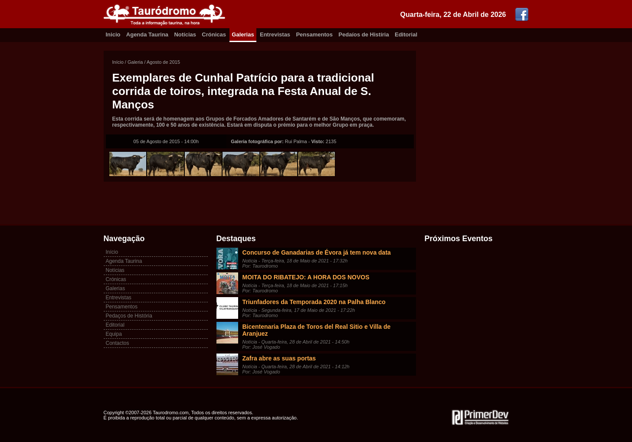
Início (118, 62)
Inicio (113, 34)
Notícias (185, 34)
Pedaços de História (129, 316)
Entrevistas (275, 34)
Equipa (114, 334)
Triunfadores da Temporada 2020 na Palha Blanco (314, 301)
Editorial (406, 34)
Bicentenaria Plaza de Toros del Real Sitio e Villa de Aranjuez (316, 330)
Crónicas (214, 34)
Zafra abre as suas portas (279, 358)
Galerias (243, 34)
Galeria (135, 62)
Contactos (117, 343)
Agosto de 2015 (163, 62)
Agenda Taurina (147, 34)
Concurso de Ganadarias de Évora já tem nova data (316, 252)
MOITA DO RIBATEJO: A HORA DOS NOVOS (306, 277)
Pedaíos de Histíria (363, 34)
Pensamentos (314, 34)
